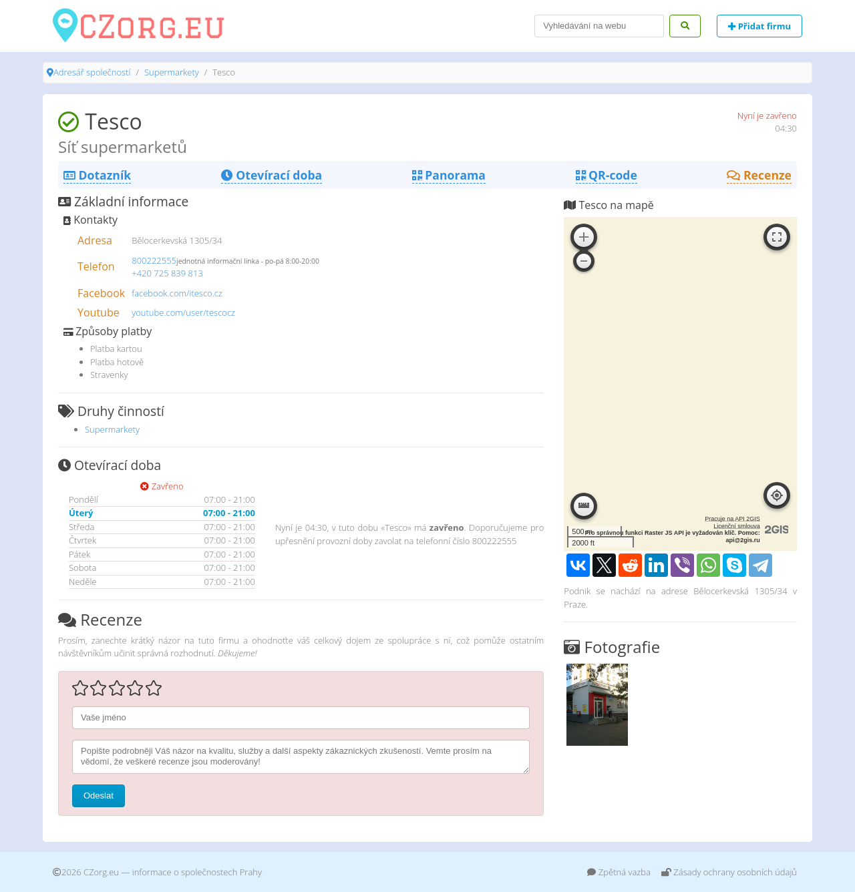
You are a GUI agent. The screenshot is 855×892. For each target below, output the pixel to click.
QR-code (606, 175)
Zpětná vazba (619, 872)
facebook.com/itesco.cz (177, 293)
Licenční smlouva (736, 526)
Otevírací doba (271, 175)
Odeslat (98, 796)
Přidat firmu (759, 26)
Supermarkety (171, 72)
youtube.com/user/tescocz (183, 312)
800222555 (154, 260)
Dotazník (97, 175)
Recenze (759, 175)
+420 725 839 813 (167, 273)
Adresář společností (91, 72)
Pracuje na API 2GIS (732, 518)
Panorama (449, 175)
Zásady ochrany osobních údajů (729, 872)
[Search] (599, 26)
